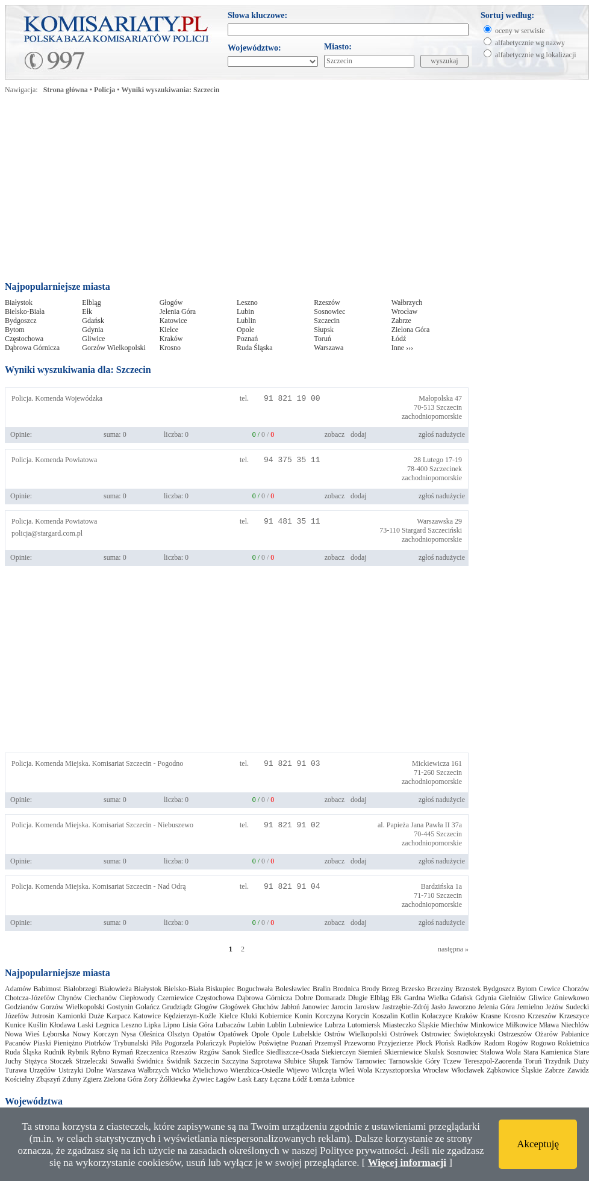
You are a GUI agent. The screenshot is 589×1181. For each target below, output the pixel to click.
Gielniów (512, 998)
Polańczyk (211, 1043)
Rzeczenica (152, 1052)
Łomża (319, 1079)
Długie (358, 998)
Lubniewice (305, 1025)
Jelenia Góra (178, 311)
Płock (424, 1043)
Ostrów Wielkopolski (355, 1034)
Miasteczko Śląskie (410, 1025)
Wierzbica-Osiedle (257, 1070)
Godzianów (21, 1007)
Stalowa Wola (500, 1052)
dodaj (359, 434)
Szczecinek (445, 469)
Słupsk (324, 329)
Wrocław (404, 311)
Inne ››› (402, 347)
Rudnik (54, 1052)
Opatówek (233, 1034)
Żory (151, 1079)
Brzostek (468, 989)
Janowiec (315, 1007)
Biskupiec (220, 989)
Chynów (69, 998)
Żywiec (203, 1079)
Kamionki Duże (80, 1016)
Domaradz (331, 998)
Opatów (204, 1034)
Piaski (42, 1043)
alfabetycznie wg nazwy (530, 43)
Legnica (107, 1025)
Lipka (152, 1025)
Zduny (71, 1079)
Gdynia (92, 329)
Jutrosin (42, 1016)
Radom (494, 1043)
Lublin (246, 320)
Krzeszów (542, 1016)
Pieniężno (68, 1043)
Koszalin (385, 1016)
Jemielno (530, 1007)
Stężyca (36, 1061)
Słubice (295, 1061)
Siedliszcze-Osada (292, 1052)
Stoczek (61, 1061)
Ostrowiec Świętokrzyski (458, 1034)
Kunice (15, 1025)
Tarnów (342, 1061)
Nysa (128, 1034)
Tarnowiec (371, 1061)
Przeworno (359, 1043)
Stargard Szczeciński (432, 530)
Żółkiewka (175, 1079)
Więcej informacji (407, 1162)
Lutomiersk (363, 1025)
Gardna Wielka (426, 998)
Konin (303, 1016)
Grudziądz (177, 1007)
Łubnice (343, 1079)
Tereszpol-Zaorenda (493, 1061)
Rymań (122, 1052)
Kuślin (37, 1025)
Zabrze (401, 320)
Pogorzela (178, 1043)
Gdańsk (93, 320)
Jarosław (367, 1007)
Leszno (247, 302)
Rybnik (78, 1052)
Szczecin (327, 320)
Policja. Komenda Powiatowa (54, 460)
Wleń (347, 1070)
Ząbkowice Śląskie (514, 1070)
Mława (549, 1025)
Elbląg (91, 302)
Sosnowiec (329, 311)
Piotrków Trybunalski (117, 1043)
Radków (469, 1043)
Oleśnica (151, 1034)
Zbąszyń (48, 1079)
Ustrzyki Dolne (81, 1070)
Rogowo (543, 1043)
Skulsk (434, 1052)
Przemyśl (327, 1043)
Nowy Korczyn (95, 1034)
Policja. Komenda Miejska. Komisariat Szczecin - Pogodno (97, 763)
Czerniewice (175, 998)
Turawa (15, 1070)
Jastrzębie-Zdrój (405, 1007)
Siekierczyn (339, 1052)
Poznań (247, 338)
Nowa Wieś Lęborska (37, 1034)
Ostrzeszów (515, 1034)
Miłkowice (521, 1025)
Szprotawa (266, 1061)
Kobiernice (275, 1016)
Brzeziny (440, 989)
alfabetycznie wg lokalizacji (535, 55)
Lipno (171, 1025)
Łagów (225, 1079)
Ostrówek (404, 1034)
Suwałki (122, 1061)
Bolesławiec (293, 989)
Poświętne (273, 1043)
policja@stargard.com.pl (47, 533)
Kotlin (409, 1016)
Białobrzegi (80, 989)
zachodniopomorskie (432, 416)
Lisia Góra (197, 1025)
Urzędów (42, 1070)
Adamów (18, 989)
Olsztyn (178, 1034)
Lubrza (335, 1025)
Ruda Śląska (255, 347)
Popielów (242, 1043)
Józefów (17, 1016)
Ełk (87, 311)
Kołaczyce (437, 1016)
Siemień (370, 1052)
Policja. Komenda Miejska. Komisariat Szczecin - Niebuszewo (102, 825)
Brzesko (413, 989)
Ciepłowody (137, 998)
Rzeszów (327, 302)
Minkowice (486, 1025)
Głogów (171, 302)
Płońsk (445, 1043)
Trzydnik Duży (566, 1061)
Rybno (100, 1052)
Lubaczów (231, 1025)
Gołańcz (148, 1007)
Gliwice (93, 338)
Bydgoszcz (21, 320)
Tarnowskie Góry (414, 1061)
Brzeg (390, 989)
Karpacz (119, 1016)
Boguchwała (255, 989)
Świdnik (179, 1061)
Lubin (245, 311)
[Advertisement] (165, 191)
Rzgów (209, 1052)
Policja (104, 90)
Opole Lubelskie (297, 1034)
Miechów (454, 1025)
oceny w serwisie (520, 31)
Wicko (180, 1070)
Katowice (173, 320)
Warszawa (328, 347)
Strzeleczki (91, 1061)
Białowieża (115, 989)
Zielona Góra (410, 329)
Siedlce (253, 1052)
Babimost (47, 989)
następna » (453, 949)
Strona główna (65, 90)
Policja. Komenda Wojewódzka (56, 398)
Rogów (517, 1043)
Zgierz (92, 1079)
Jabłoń (290, 1007)
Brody (370, 989)
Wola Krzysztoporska (388, 1070)
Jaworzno (462, 1007)
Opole (245, 329)
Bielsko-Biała (25, 311)
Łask (245, 1079)
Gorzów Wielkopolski (114, 347)
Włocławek (467, 1070)
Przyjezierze (395, 1043)
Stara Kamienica (547, 1052)
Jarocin (341, 1007)
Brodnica (346, 989)
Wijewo (297, 1070)
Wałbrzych (407, 302)
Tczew (452, 1061)
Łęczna (280, 1079)
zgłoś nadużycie (442, 434)
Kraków (171, 338)
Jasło (438, 1007)
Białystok (19, 302)
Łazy (261, 1079)
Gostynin (120, 1007)
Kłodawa (62, 1025)
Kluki (248, 1016)
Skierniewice (403, 1052)
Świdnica (150, 1061)
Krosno (170, 347)
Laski (86, 1025)
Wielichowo (210, 1070)
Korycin (357, 1016)
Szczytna (235, 1061)
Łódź (399, 338)
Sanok (231, 1052)
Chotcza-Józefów (30, 998)
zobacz (334, 434)
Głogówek (235, 1007)
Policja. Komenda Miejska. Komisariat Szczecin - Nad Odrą (98, 886)
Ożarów (546, 1034)
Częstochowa (24, 338)
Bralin (322, 989)
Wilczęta (324, 1070)
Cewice (550, 989)
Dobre (304, 998)
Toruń (322, 338)
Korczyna (329, 1016)
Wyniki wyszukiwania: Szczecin (171, 90)
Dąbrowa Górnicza (32, 347)
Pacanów (18, 1043)
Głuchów (265, 1007)
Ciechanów (100, 998)
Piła (156, 1043)
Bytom (15, 329)
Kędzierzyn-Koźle (189, 1016)
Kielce (169, 329)
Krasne (491, 1016)
